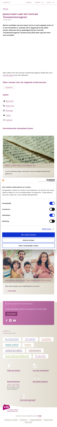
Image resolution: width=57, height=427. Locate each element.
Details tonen (46, 229)
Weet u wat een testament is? (20, 165)
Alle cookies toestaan (28, 235)
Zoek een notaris (13, 370)
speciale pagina (8, 75)
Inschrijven (11, 314)
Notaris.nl (6, 331)
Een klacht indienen (40, 382)
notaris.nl (6, 2)
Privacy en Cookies (11, 420)
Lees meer (17, 291)
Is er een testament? (41, 370)
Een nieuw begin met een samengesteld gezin (28, 280)
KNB (39, 416)
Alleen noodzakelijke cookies (28, 245)
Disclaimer (23, 420)
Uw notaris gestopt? (28, 400)
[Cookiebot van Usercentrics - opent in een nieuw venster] (46, 180)
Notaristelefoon (13, 382)
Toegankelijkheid (35, 420)
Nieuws (5, 9)
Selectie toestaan (28, 240)
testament (9, 87)
